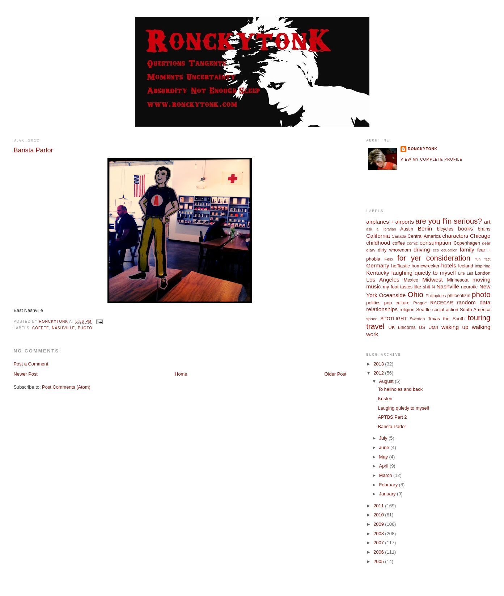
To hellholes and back (400, 389)
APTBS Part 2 (392, 417)
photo (85, 328)
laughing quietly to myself (423, 273)
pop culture (397, 302)
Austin (406, 229)
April (384, 466)
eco (436, 250)
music (373, 286)
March (386, 475)
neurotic (469, 286)
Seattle (423, 309)
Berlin (425, 228)
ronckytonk (422, 149)
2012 (379, 373)
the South (454, 318)
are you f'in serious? (448, 221)
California (378, 236)
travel (375, 326)
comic (412, 243)
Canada (398, 236)
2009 (379, 524)
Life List (465, 273)
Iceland (465, 266)
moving (482, 279)
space (371, 319)
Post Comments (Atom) (66, 387)
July (384, 438)
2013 (379, 364)
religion (406, 309)
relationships (382, 309)
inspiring (482, 266)
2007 (379, 542)
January (388, 493)
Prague (420, 303)
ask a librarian (381, 229)
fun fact (483, 259)
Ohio (415, 294)
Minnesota (457, 280)
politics (373, 302)
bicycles (445, 229)
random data (473, 302)
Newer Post (25, 374)
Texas (434, 318)
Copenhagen (466, 243)
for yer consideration (433, 258)
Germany (377, 265)
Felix (388, 259)
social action (445, 309)
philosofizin (458, 295)
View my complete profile (431, 159)
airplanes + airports (390, 222)
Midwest (432, 279)
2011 (379, 505)
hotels (448, 265)
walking (481, 327)
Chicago (480, 236)
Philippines (435, 295)
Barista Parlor (392, 426)
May (384, 457)
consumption (436, 243)
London (483, 273)
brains (484, 229)
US (422, 327)
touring (479, 317)
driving (422, 249)
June (384, 447)
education (449, 250)
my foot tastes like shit (406, 286)
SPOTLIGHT (393, 318)
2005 (379, 561)
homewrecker (425, 266)
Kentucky (377, 273)
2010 (379, 514)
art (487, 222)
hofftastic (400, 266)
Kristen (385, 398)
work (372, 334)
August (387, 381)
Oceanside (392, 295)
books (465, 228)
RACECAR (441, 302)
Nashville (63, 328)
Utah (433, 327)
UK (392, 327)
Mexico (410, 280)
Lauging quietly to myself (403, 408)
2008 (379, 533)
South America (475, 309)
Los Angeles (382, 279)
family (467, 249)
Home (181, 374)
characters (455, 236)
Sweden (417, 319)
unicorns (407, 327)
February (389, 484)
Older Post (336, 374)
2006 (379, 552)
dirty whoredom (394, 250)
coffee (40, 328)
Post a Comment (30, 364)
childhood (378, 243)
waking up (455, 327)
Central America (424, 236)
